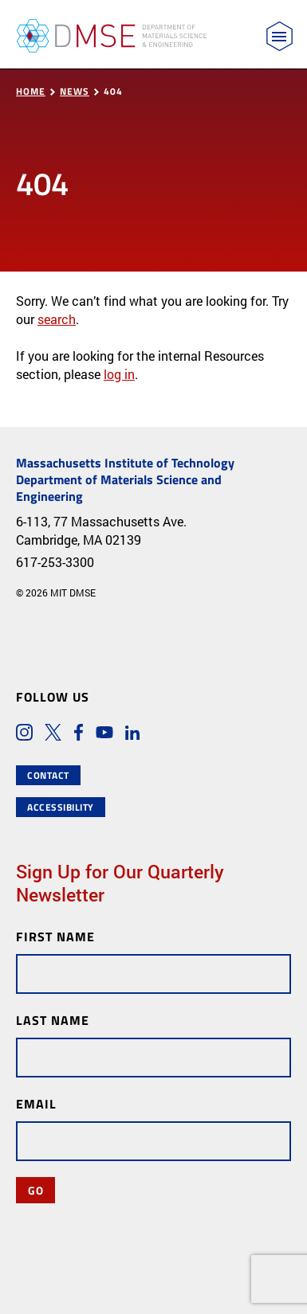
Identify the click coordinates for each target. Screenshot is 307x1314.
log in (119, 374)
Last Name (52, 1020)
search (56, 319)
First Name (55, 936)
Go (35, 1190)
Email (36, 1103)
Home (30, 91)
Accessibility (60, 807)
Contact (48, 775)
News (74, 91)
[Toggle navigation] (279, 36)
